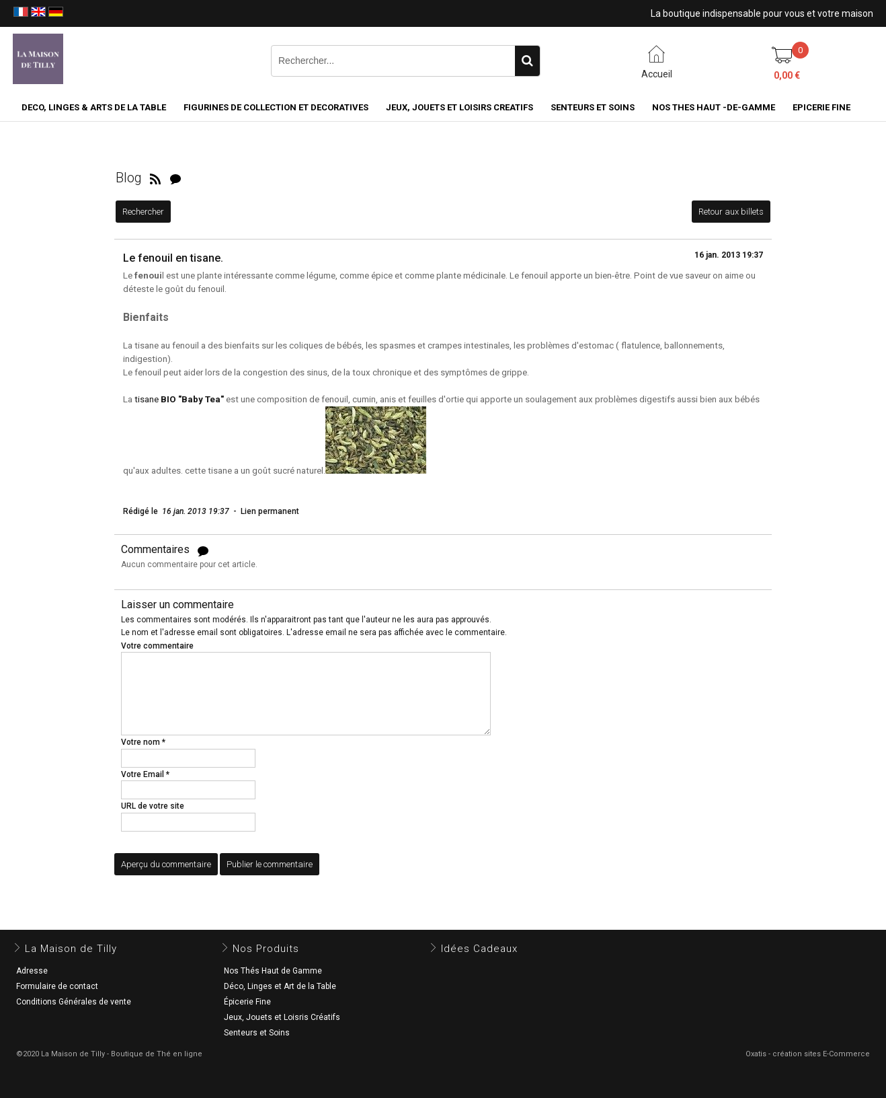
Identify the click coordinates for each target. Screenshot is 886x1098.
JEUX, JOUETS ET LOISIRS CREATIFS (459, 107)
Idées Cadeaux (479, 949)
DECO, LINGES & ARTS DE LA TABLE (94, 107)
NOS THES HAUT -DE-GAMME (713, 107)
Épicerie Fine (247, 1002)
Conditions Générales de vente (73, 1002)
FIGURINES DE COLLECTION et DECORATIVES (276, 107)
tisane (179, 399)
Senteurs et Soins (257, 1032)
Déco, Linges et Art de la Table (280, 986)
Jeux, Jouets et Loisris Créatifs (282, 1017)
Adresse (32, 971)
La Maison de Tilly (71, 949)
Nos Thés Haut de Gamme (273, 971)
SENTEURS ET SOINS (593, 107)
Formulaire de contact (57, 986)
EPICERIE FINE (821, 107)
